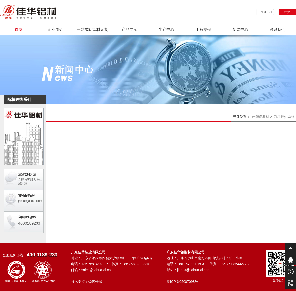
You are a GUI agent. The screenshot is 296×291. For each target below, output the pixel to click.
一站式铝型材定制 (92, 29)
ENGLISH (265, 12)
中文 (287, 12)
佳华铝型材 (260, 117)
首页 (18, 29)
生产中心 (166, 29)
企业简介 (55, 29)
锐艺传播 (95, 282)
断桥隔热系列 (284, 117)
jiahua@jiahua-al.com (30, 201)
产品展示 (129, 29)
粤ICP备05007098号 (182, 282)
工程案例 (203, 29)
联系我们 (277, 29)
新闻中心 (240, 29)
